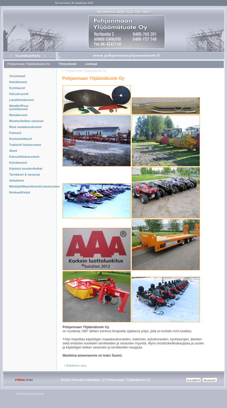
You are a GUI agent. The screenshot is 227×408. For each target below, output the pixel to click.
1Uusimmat (17, 76)
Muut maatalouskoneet (25, 127)
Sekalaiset (16, 180)
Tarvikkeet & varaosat (24, 174)
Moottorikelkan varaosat (26, 121)
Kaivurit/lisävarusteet (24, 156)
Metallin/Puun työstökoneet (19, 107)
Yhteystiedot (68, 63)
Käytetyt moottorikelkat (25, 168)
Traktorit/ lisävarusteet (25, 144)
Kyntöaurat (17, 88)
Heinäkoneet (18, 82)
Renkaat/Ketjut (19, 192)
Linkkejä (91, 63)
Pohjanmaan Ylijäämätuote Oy (28, 63)
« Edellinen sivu (75, 365)
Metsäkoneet (18, 115)
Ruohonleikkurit (20, 138)
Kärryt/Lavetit (18, 94)
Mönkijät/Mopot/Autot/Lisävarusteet (28, 186)
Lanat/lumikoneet (21, 99)
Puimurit (15, 132)
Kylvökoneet (18, 162)
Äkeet (13, 150)
